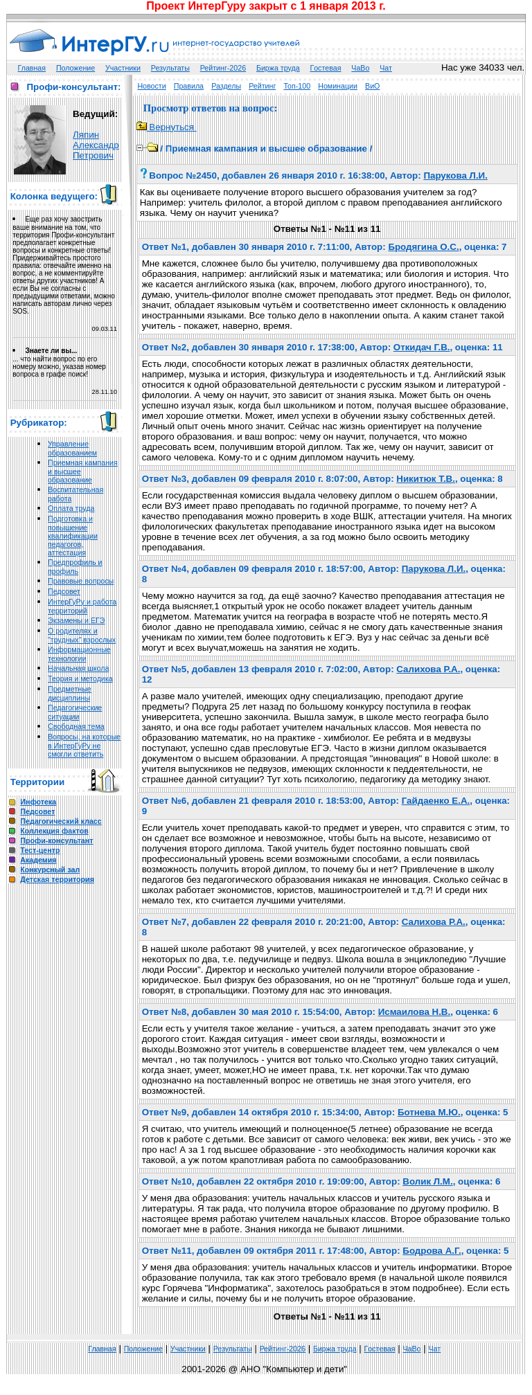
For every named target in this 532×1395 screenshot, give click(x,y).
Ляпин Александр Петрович (96, 145)
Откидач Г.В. (421, 347)
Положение (75, 68)
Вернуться (166, 127)
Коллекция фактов (54, 831)
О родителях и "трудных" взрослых (82, 635)
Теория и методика (80, 678)
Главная (32, 68)
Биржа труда (278, 68)
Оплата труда (71, 508)
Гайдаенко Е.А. (436, 800)
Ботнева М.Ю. (429, 1112)
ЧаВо (360, 68)
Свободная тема (76, 726)
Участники (123, 68)
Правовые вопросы (81, 581)
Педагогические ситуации (75, 712)
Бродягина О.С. (423, 247)
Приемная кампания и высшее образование (266, 148)
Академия (38, 860)
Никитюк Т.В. (425, 479)
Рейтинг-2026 (223, 68)
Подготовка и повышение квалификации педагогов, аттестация (73, 535)
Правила (189, 86)
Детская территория (57, 879)
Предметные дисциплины (69, 693)
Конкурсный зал (50, 869)
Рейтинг (262, 86)
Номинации (337, 86)
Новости (151, 86)
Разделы (226, 86)
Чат (386, 68)
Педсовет (64, 591)
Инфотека (38, 802)
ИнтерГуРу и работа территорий (82, 606)
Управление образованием (72, 448)
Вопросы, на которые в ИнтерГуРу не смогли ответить (84, 745)
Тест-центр (40, 850)
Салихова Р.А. (428, 669)
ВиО (372, 86)
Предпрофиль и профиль (75, 566)
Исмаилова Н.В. (414, 1012)
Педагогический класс (60, 821)
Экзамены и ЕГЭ (76, 620)
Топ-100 (296, 86)
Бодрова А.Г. (431, 1250)
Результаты (170, 68)
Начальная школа (78, 668)
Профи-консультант (56, 840)
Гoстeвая (325, 68)
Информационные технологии (79, 654)
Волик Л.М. (427, 1181)
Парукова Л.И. (455, 175)
